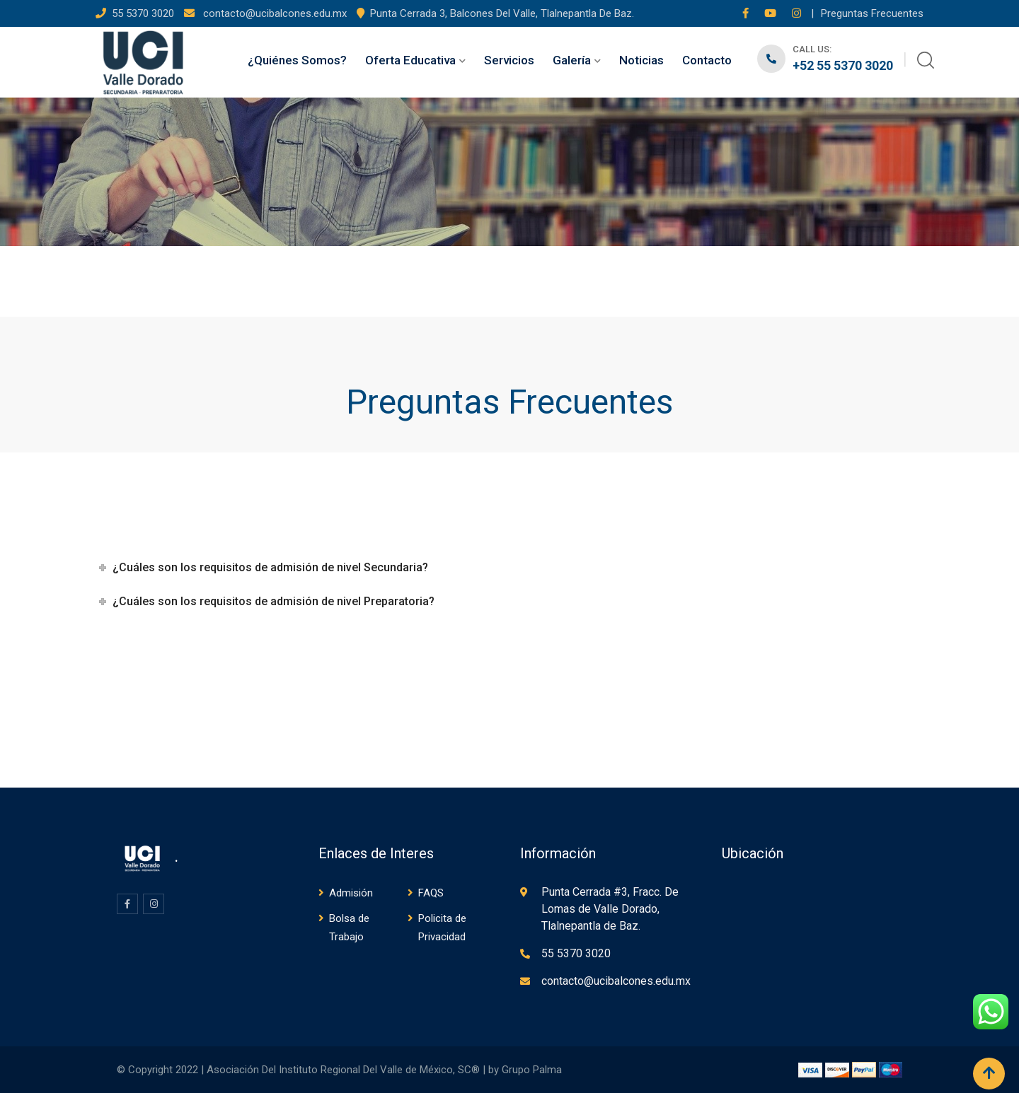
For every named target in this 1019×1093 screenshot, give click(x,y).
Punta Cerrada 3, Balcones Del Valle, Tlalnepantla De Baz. (502, 13)
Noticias (641, 60)
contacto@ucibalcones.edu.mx (273, 13)
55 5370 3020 (144, 13)
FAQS (431, 893)
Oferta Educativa (410, 60)
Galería (572, 60)
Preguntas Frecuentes (872, 13)
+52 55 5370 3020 (843, 65)
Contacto (707, 60)
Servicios (509, 60)
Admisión (351, 893)
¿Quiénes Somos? (297, 60)
